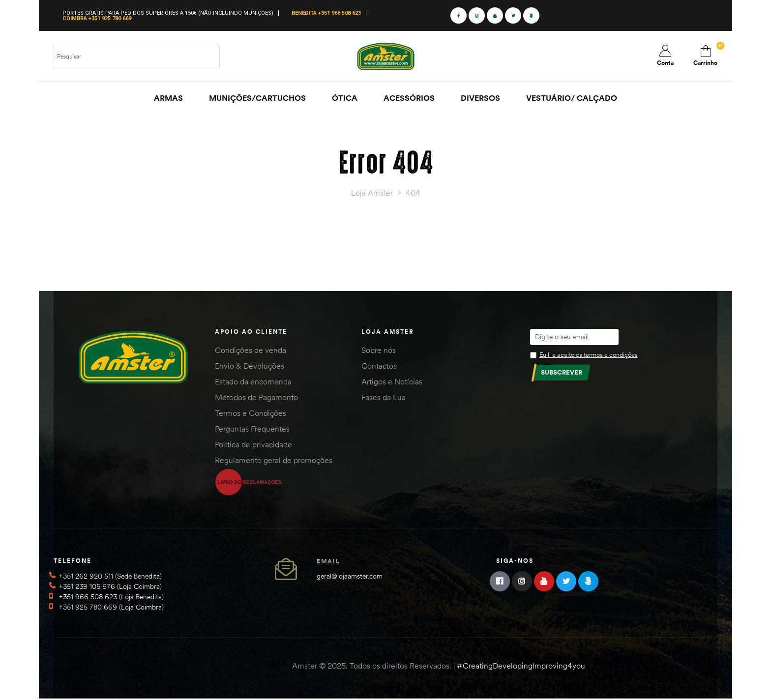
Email (328, 561)
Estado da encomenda (253, 381)
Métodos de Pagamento (256, 397)
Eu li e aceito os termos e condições (588, 354)
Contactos (379, 366)
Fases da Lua (383, 397)
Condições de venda (250, 350)
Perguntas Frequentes (252, 429)
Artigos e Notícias (391, 381)
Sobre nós (378, 350)
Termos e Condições (250, 413)
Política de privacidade (253, 444)
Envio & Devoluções (249, 366)
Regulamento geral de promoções (273, 460)
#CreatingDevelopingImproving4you (521, 665)
